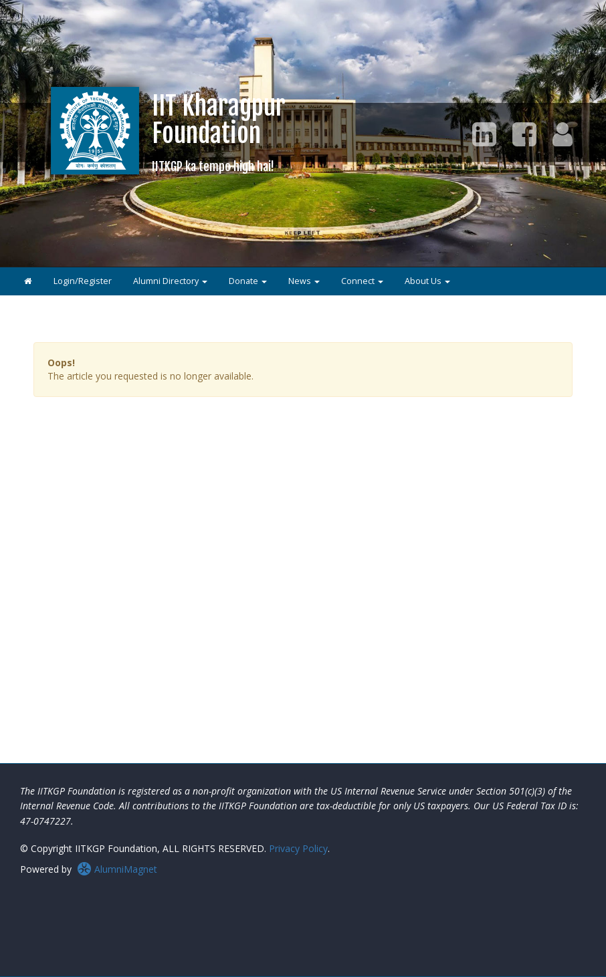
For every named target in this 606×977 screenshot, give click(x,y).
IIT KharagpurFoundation (219, 132)
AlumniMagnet (117, 869)
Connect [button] (362, 281)
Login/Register (83, 281)
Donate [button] (248, 281)
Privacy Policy (298, 848)
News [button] (304, 281)
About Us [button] (427, 281)
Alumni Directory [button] (170, 281)
